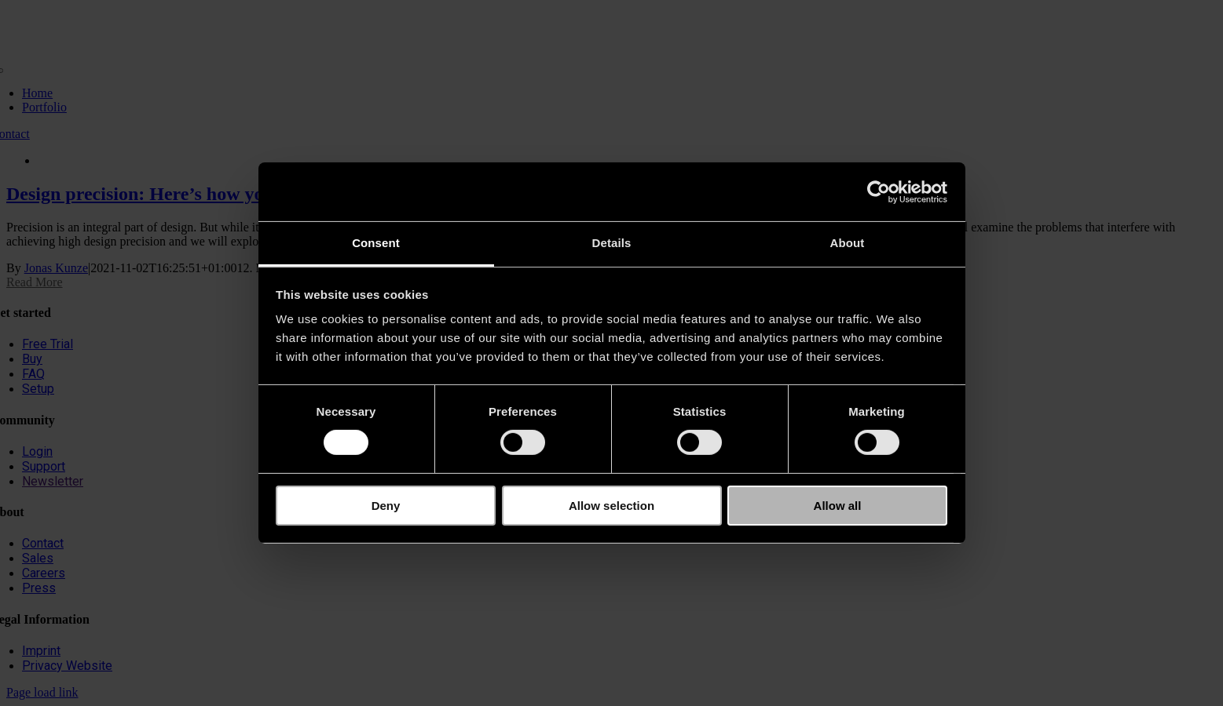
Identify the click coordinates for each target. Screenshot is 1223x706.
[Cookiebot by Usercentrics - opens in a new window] (878, 191)
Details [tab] (612, 242)
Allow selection (611, 505)
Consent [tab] (376, 242)
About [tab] (847, 242)
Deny (386, 505)
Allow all (838, 505)
